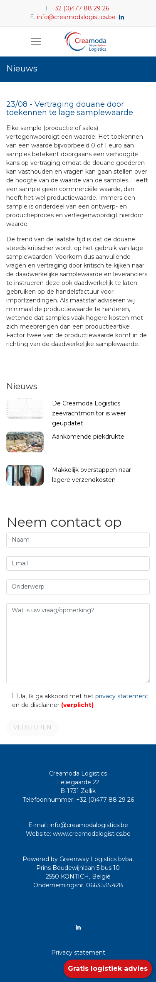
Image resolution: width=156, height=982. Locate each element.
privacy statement (122, 696)
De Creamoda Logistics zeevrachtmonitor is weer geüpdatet (89, 413)
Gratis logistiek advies (108, 968)
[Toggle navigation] (36, 41)
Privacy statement (78, 952)
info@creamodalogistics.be (76, 17)
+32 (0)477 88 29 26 (80, 8)
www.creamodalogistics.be (92, 833)
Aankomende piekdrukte (88, 436)
